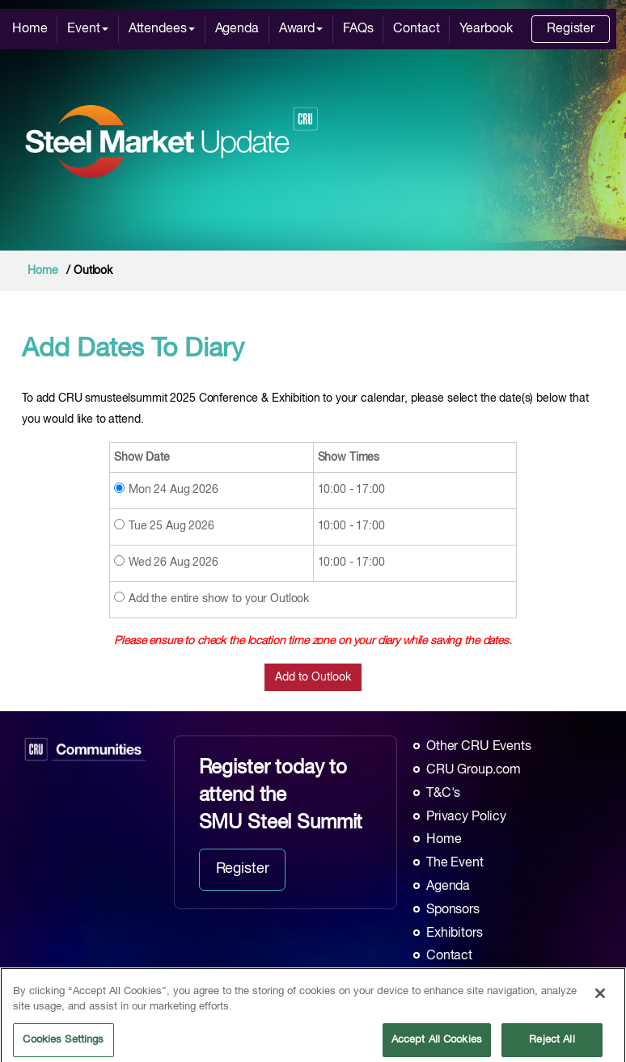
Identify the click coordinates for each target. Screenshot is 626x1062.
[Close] (600, 1006)
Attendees (162, 29)
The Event (455, 863)
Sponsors (453, 910)
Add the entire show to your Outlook (219, 599)
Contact (416, 29)
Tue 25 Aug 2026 (171, 526)
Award (301, 29)
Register (570, 29)
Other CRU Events (478, 746)
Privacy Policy (466, 817)
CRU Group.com (473, 770)
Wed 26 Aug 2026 (173, 562)
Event (87, 29)
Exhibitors (454, 933)
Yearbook (485, 29)
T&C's (443, 793)
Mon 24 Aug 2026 (173, 489)
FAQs (358, 29)
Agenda (237, 29)
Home (29, 29)
